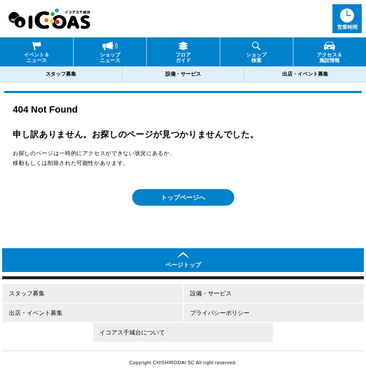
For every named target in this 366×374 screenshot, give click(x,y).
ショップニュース (110, 57)
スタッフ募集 (60, 74)
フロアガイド (183, 57)
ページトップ (183, 264)
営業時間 (347, 27)
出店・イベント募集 (305, 74)
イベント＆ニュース (36, 57)
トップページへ (183, 197)
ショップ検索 (256, 57)
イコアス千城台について (132, 332)
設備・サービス (183, 74)
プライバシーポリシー (220, 312)
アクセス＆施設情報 (329, 57)
